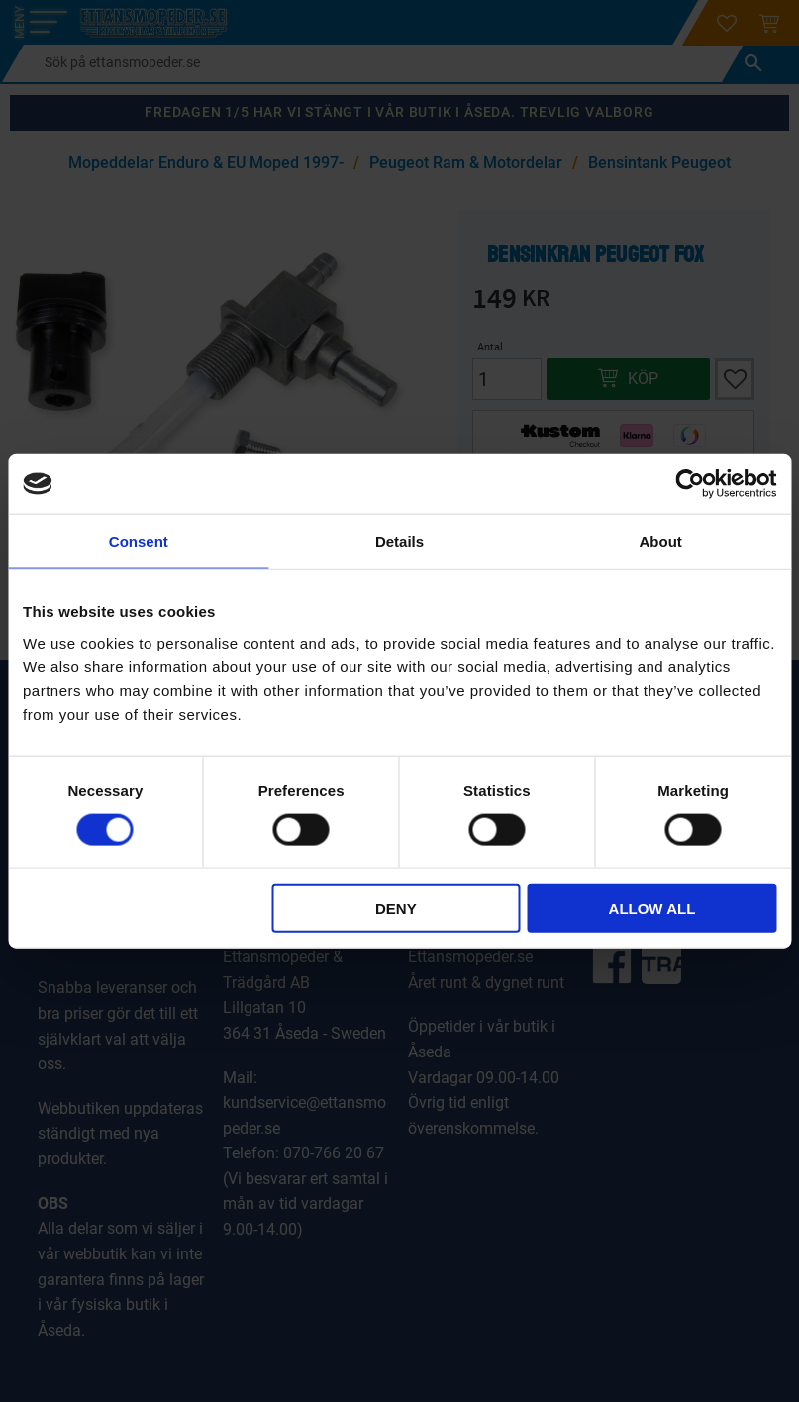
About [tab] (661, 541)
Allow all (652, 907)
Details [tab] (399, 541)
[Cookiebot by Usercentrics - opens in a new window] (689, 484)
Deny (396, 907)
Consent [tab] (138, 541)
